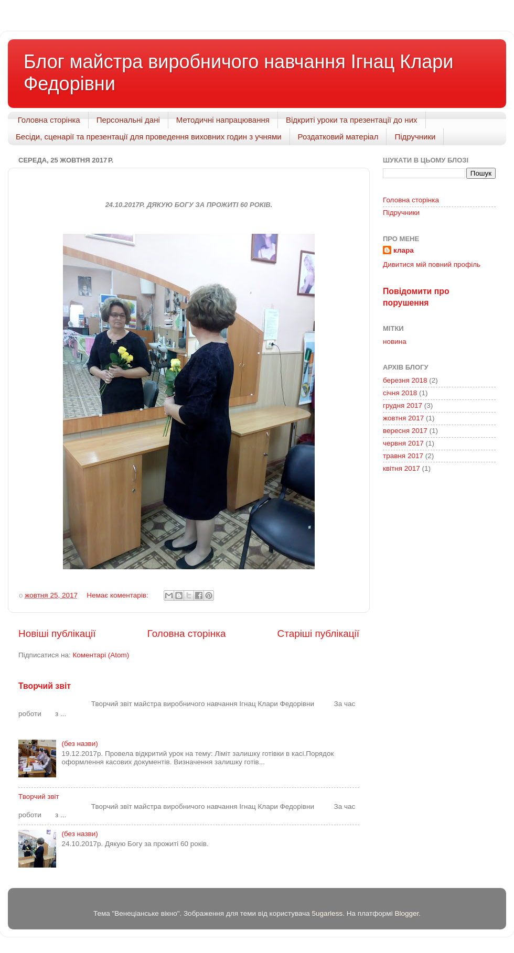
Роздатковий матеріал (338, 136)
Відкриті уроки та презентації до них (351, 119)
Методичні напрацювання (223, 119)
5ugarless (327, 913)
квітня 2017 (401, 468)
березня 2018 (405, 380)
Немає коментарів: (118, 595)
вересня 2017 (405, 431)
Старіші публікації (318, 633)
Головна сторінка (49, 119)
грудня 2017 (402, 405)
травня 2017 (403, 456)
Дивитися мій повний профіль (431, 264)
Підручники (414, 136)
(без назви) (79, 744)
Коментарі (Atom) (100, 655)
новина (394, 341)
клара (403, 250)
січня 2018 (400, 393)
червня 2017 (403, 443)
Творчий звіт (44, 685)
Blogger (406, 913)
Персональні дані (128, 119)
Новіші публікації (57, 633)
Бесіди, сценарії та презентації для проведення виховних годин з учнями (149, 136)
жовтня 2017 (403, 418)
